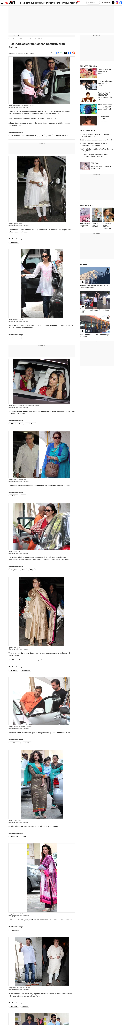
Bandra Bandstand (31, 135)
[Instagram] (117, 2)
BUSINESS (35, 3)
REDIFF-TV (74, 3)
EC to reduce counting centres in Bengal (97, 140)
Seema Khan (14, 836)
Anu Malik (25, 1006)
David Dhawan (15, 743)
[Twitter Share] (65, 53)
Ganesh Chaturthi (15, 135)
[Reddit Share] (73, 53)
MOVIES (42, 3)
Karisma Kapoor (15, 338)
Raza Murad (14, 1006)
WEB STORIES (86, 205)
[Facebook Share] (69, 53)
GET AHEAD (64, 3)
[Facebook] (120, 2)
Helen (23, 496)
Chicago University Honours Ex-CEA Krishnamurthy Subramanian (95, 155)
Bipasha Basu (14, 242)
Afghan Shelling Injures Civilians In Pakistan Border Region (94, 144)
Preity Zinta (14, 570)
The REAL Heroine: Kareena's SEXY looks (105, 71)
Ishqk (31, 570)
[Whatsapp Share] (61, 53)
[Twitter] (113, 2)
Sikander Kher (26, 670)
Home (10, 39)
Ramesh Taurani (61, 135)
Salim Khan (14, 496)
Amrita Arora (30, 424)
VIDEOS (83, 264)
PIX (42, 135)
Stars (49, 135)
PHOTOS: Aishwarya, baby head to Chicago (105, 83)
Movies (15, 39)
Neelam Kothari (15, 930)
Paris (23, 570)
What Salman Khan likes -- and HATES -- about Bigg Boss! (105, 107)
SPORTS (56, 3)
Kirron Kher (14, 670)
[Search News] (97, 2)
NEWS (28, 3)
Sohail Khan (27, 743)
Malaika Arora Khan (16, 424)
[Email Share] (57, 53)
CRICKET (49, 3)
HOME (22, 3)
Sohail (24, 836)
